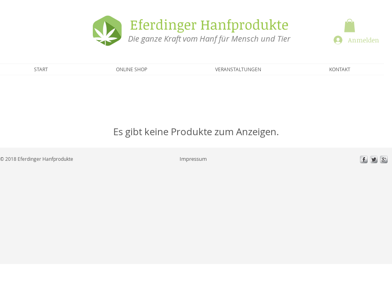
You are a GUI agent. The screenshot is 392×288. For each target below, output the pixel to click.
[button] (349, 25)
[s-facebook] (364, 159)
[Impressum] (193, 159)
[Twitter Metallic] (374, 159)
